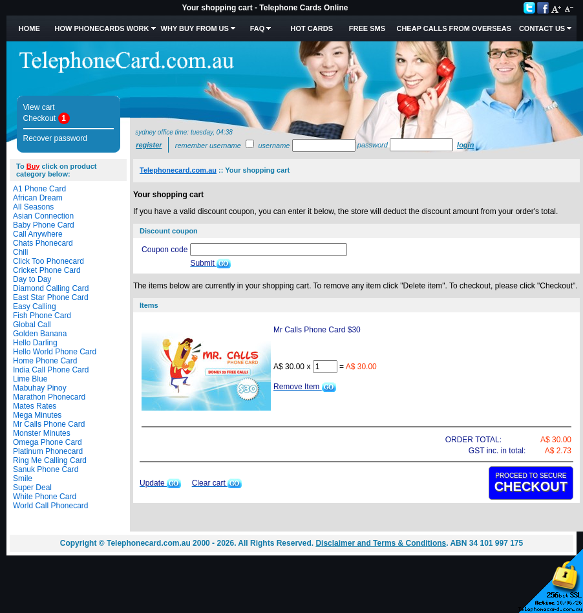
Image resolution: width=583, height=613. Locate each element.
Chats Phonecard (43, 243)
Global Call (32, 324)
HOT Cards (312, 28)
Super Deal (32, 487)
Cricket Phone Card (47, 270)
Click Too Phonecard (48, 261)
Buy (33, 166)
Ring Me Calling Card (50, 460)
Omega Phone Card (47, 442)
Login (465, 145)
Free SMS (367, 28)
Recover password (55, 138)
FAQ (257, 28)
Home (29, 28)
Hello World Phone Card (54, 351)
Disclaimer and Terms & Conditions (380, 543)
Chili (20, 252)
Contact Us (542, 28)
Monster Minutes (41, 433)
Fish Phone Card (42, 315)
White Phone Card (44, 496)
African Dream (38, 197)
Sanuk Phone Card (45, 469)
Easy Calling (34, 306)
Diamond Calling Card (51, 288)
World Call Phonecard (51, 505)
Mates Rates (34, 406)
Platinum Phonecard (48, 451)
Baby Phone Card (43, 225)
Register (149, 145)
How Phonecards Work (101, 28)
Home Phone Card (45, 360)
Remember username (208, 145)
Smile (22, 478)
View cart (39, 107)
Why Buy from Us (195, 28)
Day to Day (32, 279)
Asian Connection (43, 215)
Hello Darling (35, 342)
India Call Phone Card (51, 369)
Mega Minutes (37, 415)
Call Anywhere (38, 234)
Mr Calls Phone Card (49, 424)
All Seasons (33, 206)
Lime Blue (30, 378)
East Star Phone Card (51, 297)
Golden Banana (40, 333)
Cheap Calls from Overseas (453, 28)
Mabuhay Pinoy (40, 388)
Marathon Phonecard (49, 397)
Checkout (39, 118)
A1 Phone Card (39, 188)
